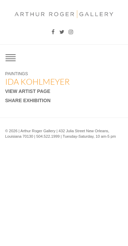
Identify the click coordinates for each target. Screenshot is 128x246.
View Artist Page (27, 91)
